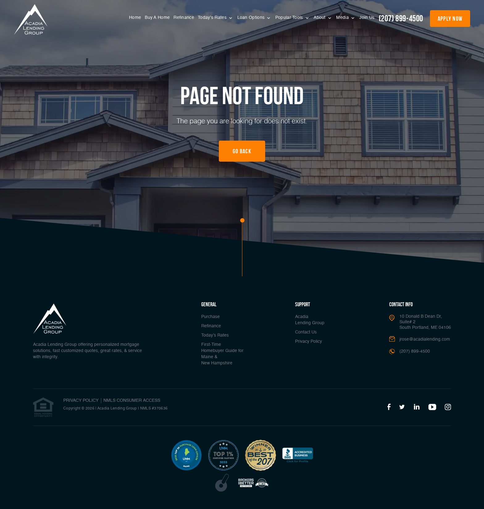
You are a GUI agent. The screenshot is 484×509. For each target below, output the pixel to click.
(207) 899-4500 (401, 18)
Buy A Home (157, 17)
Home (135, 17)
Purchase (210, 317)
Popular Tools (289, 17)
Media (343, 17)
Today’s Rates (213, 17)
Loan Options (251, 17)
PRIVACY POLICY (80, 400)
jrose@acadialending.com (424, 339)
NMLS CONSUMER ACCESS (131, 400)
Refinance (183, 17)
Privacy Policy (308, 341)
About (320, 17)
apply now (450, 18)
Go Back (242, 151)
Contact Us (306, 332)
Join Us (366, 17)
